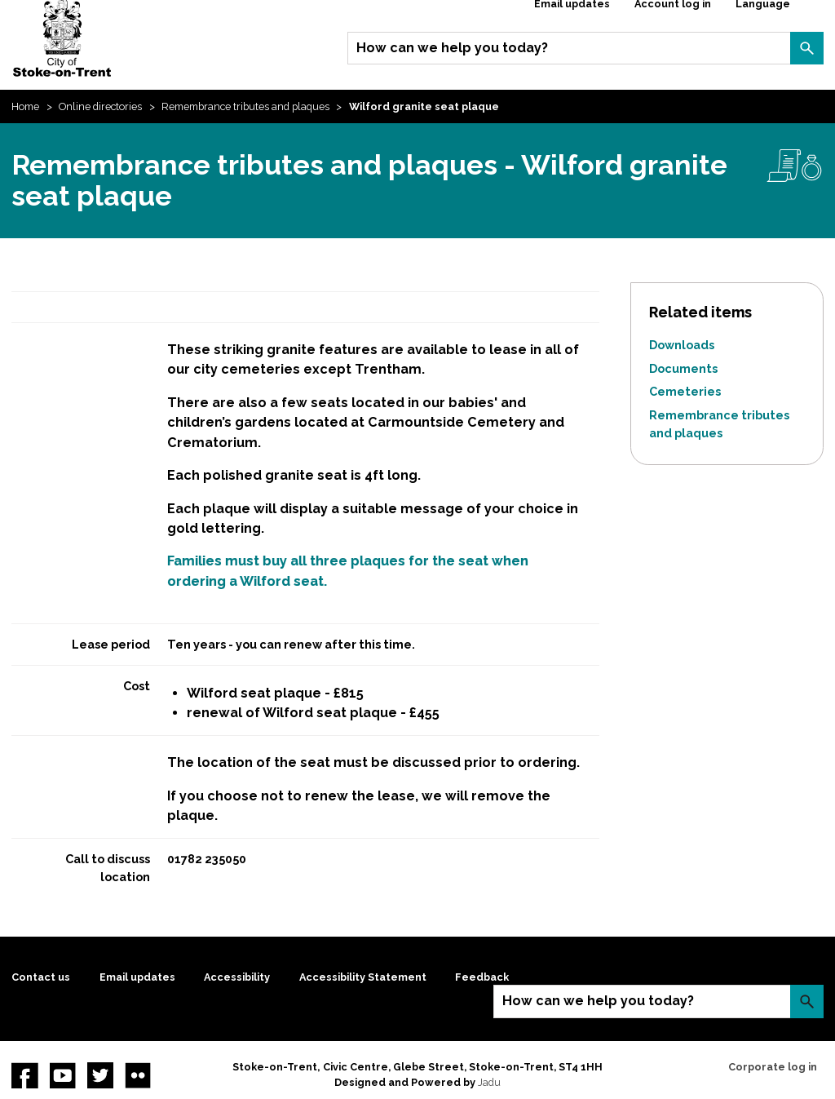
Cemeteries (685, 391)
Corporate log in (772, 1067)
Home (25, 106)
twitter (100, 1075)
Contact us (40, 977)
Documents (683, 368)
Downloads (681, 345)
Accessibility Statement (362, 977)
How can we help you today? (452, 47)
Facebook (24, 1075)
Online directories (100, 106)
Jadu (489, 1082)
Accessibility (237, 977)
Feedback (482, 977)
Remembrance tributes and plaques (245, 106)
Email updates (137, 977)
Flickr (138, 1075)
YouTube (63, 1075)
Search (806, 48)
